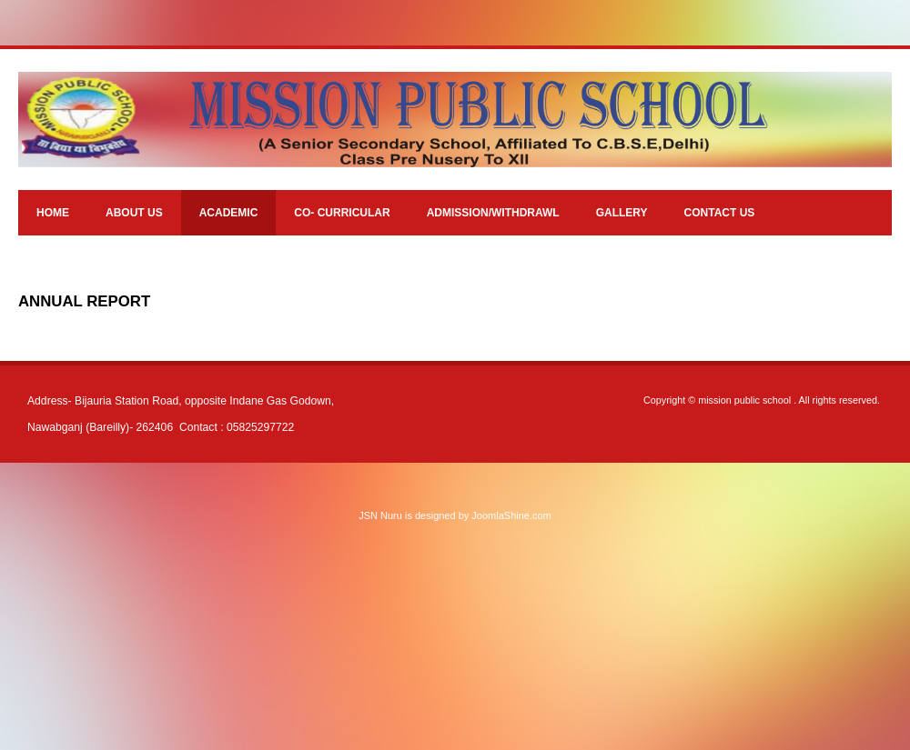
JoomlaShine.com (511, 515)
